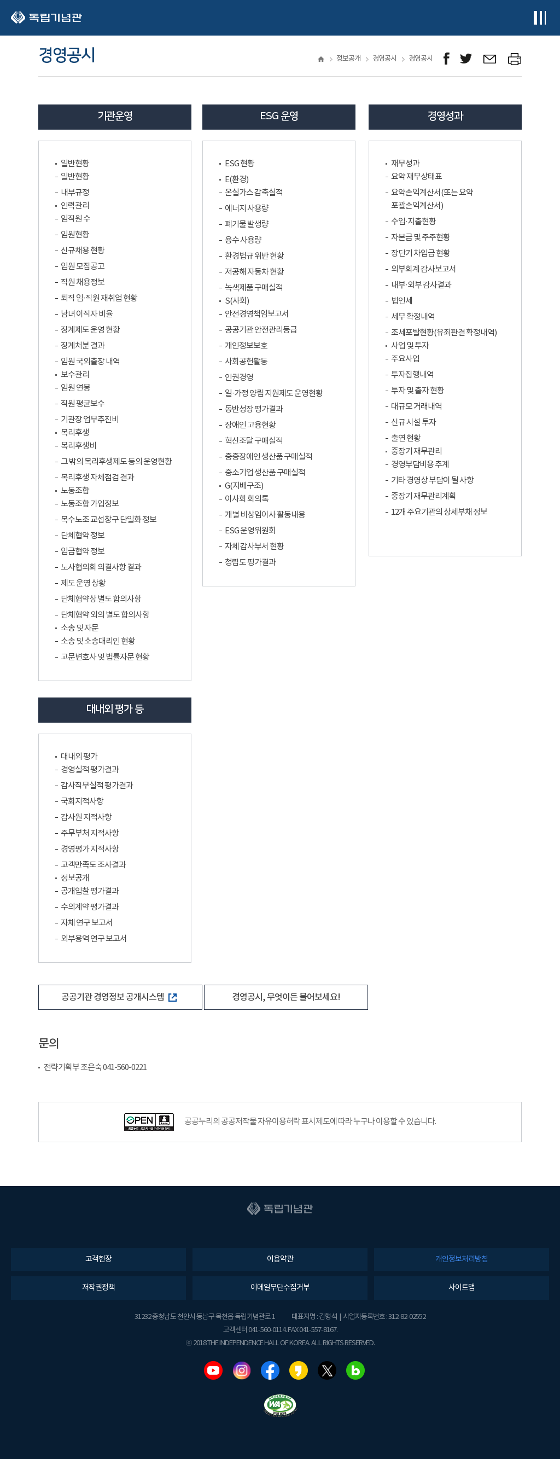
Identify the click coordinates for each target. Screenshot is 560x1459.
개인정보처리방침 (461, 1259)
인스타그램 (241, 1370)
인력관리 (75, 206)
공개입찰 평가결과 (90, 891)
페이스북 (270, 1370)
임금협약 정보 (82, 551)
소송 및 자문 (79, 628)
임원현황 (75, 235)
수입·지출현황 (413, 221)
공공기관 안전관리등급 (261, 330)
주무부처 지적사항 (90, 833)
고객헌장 (98, 1259)
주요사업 (405, 359)
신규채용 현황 (82, 250)
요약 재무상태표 (416, 177)
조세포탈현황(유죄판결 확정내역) (444, 333)
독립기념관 (46, 17)
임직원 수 (75, 219)
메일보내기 (490, 59)
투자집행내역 (412, 375)
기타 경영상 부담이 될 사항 (432, 480)
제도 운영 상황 (83, 583)
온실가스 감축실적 (254, 192)
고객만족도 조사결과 (93, 865)
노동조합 (75, 491)
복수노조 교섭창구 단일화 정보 (108, 520)
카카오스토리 (298, 1370)
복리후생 (75, 433)
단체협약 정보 (82, 535)
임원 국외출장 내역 (90, 362)
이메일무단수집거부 (280, 1287)
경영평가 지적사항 (90, 849)
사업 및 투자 (410, 346)
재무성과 (405, 163)
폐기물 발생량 (247, 224)
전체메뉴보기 (539, 17)
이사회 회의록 (247, 499)
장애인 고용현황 (250, 425)
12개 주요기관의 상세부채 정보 (439, 512)
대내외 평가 (79, 757)
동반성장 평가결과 (254, 409)
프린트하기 (515, 59)
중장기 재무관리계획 (423, 496)
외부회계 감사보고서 (423, 269)
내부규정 (75, 192)
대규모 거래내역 (416, 406)
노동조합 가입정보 (90, 504)
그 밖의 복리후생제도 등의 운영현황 (116, 462)
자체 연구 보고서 (87, 923)
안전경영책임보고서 (257, 314)
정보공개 (75, 878)
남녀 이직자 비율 (87, 314)
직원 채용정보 (82, 282)
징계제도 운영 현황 (90, 330)
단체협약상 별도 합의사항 (101, 599)
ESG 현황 (239, 163)
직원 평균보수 (82, 404)
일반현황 (75, 163)
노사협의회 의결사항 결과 (101, 567)
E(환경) (236, 179)
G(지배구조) (244, 486)
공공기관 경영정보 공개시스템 (119, 997)
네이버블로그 (355, 1370)
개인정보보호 (246, 346)
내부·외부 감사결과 (421, 285)
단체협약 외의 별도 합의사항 (105, 615)
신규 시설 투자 (413, 422)
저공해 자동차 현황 (254, 272)
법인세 (401, 301)
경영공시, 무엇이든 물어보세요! (286, 997)
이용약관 (280, 1259)
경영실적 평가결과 (90, 770)
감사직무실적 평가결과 (97, 785)
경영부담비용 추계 (420, 464)
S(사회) (237, 301)
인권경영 (239, 377)
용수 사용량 (243, 240)
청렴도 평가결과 (250, 562)
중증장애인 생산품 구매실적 (268, 457)
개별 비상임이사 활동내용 (265, 515)
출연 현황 (406, 438)
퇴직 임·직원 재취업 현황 (99, 298)
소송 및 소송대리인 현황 (98, 641)
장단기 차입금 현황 (420, 253)
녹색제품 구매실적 (254, 288)
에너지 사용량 (247, 208)
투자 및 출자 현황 (417, 391)
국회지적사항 (82, 801)
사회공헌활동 (246, 362)
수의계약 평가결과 (90, 907)
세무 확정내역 (413, 317)
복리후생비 (78, 446)
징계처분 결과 (82, 346)
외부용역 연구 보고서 (94, 939)
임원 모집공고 (82, 266)
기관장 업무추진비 (90, 420)
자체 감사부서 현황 (254, 546)
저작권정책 (98, 1287)
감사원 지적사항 (86, 817)
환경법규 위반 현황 (254, 256)
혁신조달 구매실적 (254, 441)
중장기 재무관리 (416, 451)
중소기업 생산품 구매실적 (265, 473)
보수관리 (75, 375)
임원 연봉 (75, 388)
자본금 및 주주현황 (420, 237)
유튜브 (213, 1370)
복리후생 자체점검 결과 (97, 478)
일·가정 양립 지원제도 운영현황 (274, 393)
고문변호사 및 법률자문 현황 (105, 657)
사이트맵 (461, 1287)
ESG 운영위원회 (250, 531)
